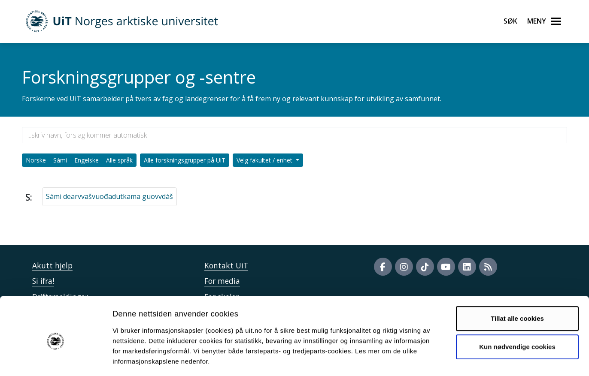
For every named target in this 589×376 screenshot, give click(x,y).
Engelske (86, 160)
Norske (36, 160)
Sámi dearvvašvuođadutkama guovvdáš (109, 196)
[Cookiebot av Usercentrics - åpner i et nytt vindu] (55, 359)
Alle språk (119, 160)
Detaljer (457, 359)
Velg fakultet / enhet (265, 160)
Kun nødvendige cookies (517, 309)
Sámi (60, 160)
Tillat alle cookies (517, 282)
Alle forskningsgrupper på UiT (184, 160)
